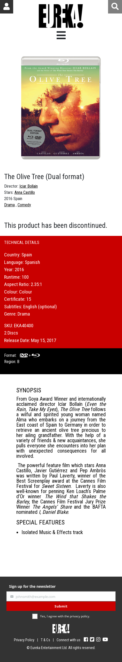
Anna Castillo (24, 192)
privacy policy (79, 616)
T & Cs (45, 640)
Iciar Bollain (28, 186)
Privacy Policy (24, 640)
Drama (9, 204)
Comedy (24, 204)
